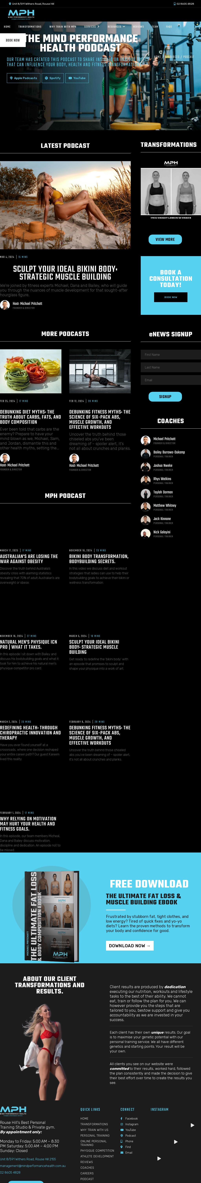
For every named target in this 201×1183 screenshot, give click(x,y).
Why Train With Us (94, 1130)
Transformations (94, 1124)
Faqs (169, 26)
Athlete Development (97, 1156)
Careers (87, 1173)
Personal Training (95, 1135)
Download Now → (130, 945)
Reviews (138, 26)
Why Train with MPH (63, 26)
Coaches (87, 1167)
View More (165, 239)
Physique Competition (97, 1150)
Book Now (13, 40)
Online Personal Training (93, 1143)
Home (157, 57)
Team (155, 26)
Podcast (87, 1179)
